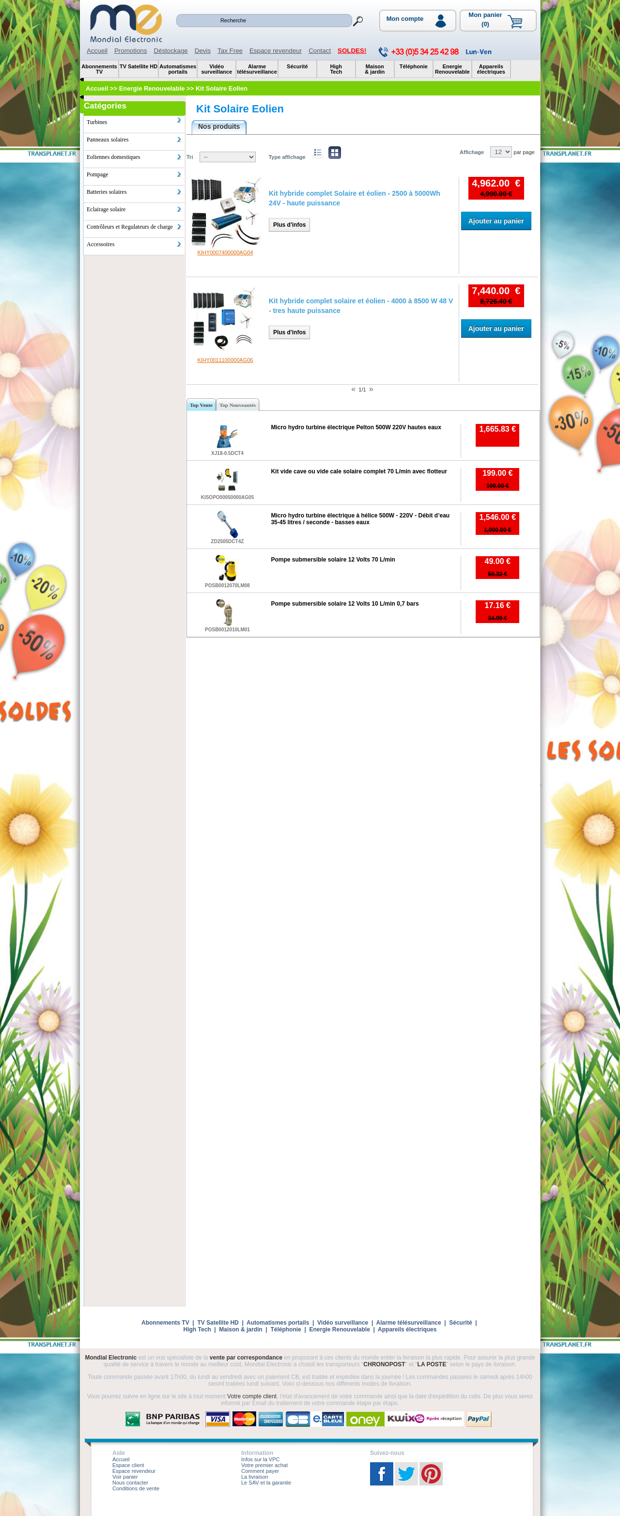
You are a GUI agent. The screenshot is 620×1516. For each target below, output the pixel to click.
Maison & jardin (240, 1329)
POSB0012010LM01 (227, 629)
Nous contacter (130, 1482)
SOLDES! (352, 50)
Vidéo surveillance (342, 1322)
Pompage (134, 174)
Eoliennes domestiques (134, 157)
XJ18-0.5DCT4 (227, 453)
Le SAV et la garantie (266, 1482)
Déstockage (170, 50)
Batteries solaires (134, 191)
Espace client (128, 1465)
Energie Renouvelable (339, 1329)
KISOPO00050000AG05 (227, 497)
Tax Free (230, 50)
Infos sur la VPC (260, 1459)
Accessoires (134, 244)
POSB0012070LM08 (227, 585)
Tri (189, 157)
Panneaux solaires (134, 139)
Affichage (472, 152)
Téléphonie (285, 1329)
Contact (320, 50)
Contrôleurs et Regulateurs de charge (134, 226)
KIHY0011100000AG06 (225, 360)
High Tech (197, 1329)
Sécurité (460, 1322)
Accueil (97, 50)
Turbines (134, 121)
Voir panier (125, 1477)
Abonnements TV (165, 1322)
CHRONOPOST (384, 1364)
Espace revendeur (275, 50)
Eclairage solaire (134, 209)
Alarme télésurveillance (408, 1322)
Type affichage (286, 157)
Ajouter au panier (496, 221)
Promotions (130, 50)
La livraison (254, 1477)
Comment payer (260, 1471)
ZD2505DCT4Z (227, 541)
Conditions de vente (135, 1488)
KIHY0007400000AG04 (225, 252)
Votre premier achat (264, 1465)
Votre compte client (252, 1396)
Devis (203, 50)
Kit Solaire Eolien (240, 109)
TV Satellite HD (217, 1322)
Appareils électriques (407, 1329)
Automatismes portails (278, 1322)
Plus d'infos (289, 224)
